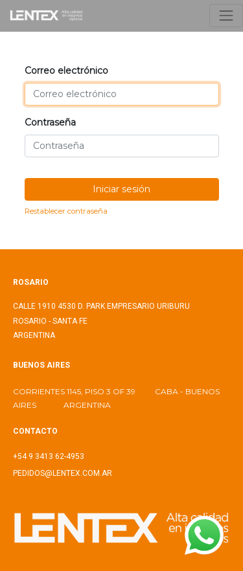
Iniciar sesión (121, 189)
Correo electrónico (66, 70)
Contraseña (50, 122)
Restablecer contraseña (66, 211)
